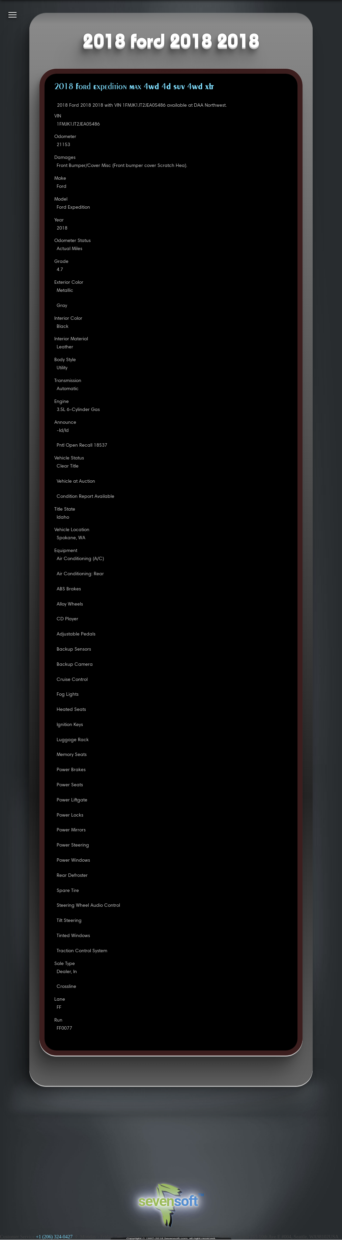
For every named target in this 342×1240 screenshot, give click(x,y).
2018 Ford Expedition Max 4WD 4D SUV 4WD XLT (134, 87)
